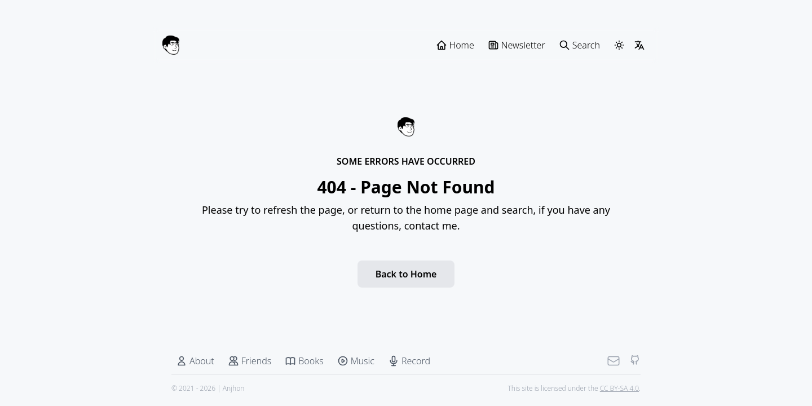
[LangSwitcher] (639, 45)
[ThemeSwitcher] (619, 45)
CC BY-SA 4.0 (619, 388)
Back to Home (406, 274)
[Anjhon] (170, 45)
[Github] (635, 361)
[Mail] (613, 361)
